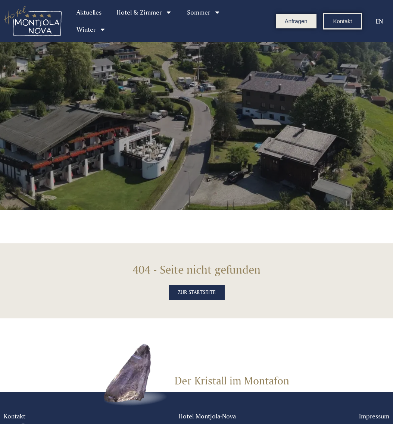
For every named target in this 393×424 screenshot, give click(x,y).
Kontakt (14, 416)
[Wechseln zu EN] (379, 21)
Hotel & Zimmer (144, 12)
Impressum (374, 416)
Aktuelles (89, 12)
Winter (91, 29)
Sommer (204, 12)
